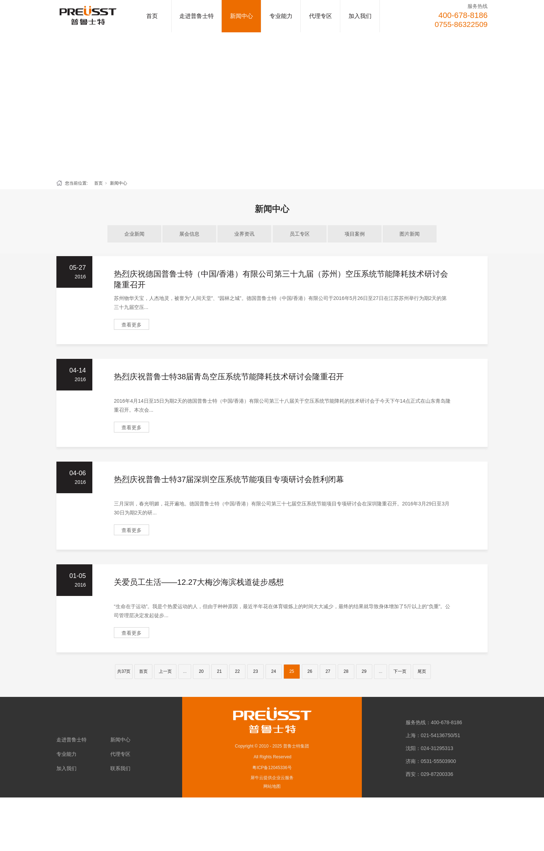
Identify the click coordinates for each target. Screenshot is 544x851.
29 (364, 671)
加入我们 (360, 16)
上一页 (165, 671)
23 (255, 671)
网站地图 (272, 786)
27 (328, 671)
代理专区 (320, 16)
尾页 (422, 671)
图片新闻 (410, 234)
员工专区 (300, 234)
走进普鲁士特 (196, 16)
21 (219, 671)
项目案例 (355, 234)
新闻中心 (241, 16)
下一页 (399, 671)
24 (273, 671)
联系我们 (120, 768)
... (184, 671)
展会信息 (189, 234)
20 (201, 671)
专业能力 (280, 16)
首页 (152, 16)
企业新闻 (134, 234)
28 (346, 671)
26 (310, 671)
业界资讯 (244, 234)
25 (291, 671)
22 (237, 671)
